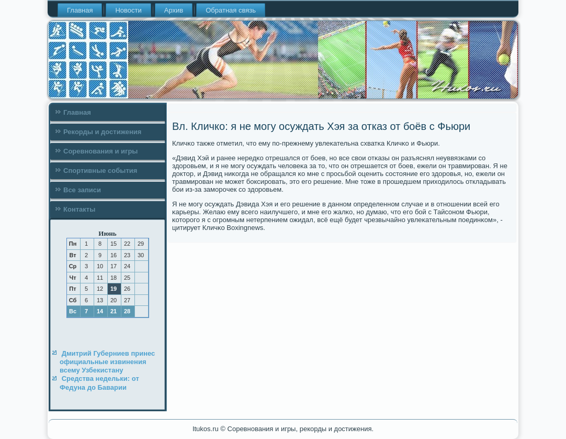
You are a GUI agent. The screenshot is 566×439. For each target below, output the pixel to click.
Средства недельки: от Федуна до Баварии (99, 383)
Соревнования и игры (100, 151)
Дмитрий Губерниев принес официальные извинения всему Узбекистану (107, 362)
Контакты (79, 209)
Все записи (82, 190)
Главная (80, 10)
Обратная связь (231, 10)
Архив (173, 10)
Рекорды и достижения (102, 132)
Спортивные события (100, 170)
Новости (128, 10)
